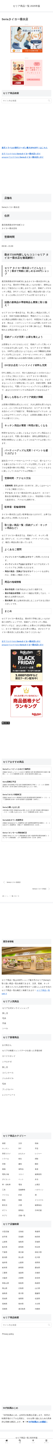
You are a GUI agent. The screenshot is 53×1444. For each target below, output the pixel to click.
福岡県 (21, 1299)
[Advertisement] (26, 125)
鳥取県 (21, 1283)
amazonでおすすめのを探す (23, 157)
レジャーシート (8, 1095)
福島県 (21, 1242)
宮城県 (21, 1237)
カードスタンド (8, 1056)
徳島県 (4, 1293)
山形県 (4, 1242)
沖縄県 (37, 1309)
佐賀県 (37, 1299)
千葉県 (4, 1252)
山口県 (37, 1288)
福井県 (4, 1262)
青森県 (37, 1232)
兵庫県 (21, 1278)
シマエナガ (7, 1062)
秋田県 (37, 1237)
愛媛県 (37, 1293)
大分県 (37, 1304)
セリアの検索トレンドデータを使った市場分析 (22, 1051)
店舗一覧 (5, 723)
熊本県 (21, 1304)
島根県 (37, 1283)
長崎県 (4, 1304)
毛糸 (4, 1084)
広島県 (21, 1288)
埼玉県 (37, 1247)
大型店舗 (5, 1232)
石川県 (37, 1257)
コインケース (8, 1073)
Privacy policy (8, 1334)
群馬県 (21, 1247)
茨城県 (37, 1242)
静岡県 (21, 1268)
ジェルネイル (8, 1078)
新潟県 (4, 1257)
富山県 (21, 1257)
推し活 (5, 1067)
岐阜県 (4, 1268)
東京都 (21, 1252)
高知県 (4, 1299)
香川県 (21, 1293)
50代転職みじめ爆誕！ (38, 1422)
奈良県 (37, 1278)
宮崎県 (4, 1309)
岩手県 (4, 1237)
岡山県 (4, 1288)
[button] (49, 100)
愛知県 (37, 1268)
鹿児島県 (21, 1309)
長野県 (37, 1262)
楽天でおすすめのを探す (21, 154)
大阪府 (4, 1278)
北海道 (21, 1232)
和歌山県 (5, 1283)
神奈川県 (38, 1252)
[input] (26, 100)
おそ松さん (7, 1045)
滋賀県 (21, 1273)
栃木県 (4, 1247)
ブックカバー (8, 1089)
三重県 (4, 1273)
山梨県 (21, 1262)
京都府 (37, 1273)
